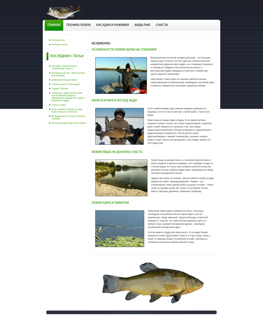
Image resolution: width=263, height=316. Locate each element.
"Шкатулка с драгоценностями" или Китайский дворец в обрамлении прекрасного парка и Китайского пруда (68, 97)
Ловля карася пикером (110, 203)
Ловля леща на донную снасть (117, 152)
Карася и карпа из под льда (114, 100)
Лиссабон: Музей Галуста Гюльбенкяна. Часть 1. (64, 67)
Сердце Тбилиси (59, 88)
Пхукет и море (58, 105)
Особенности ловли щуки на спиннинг (124, 50)
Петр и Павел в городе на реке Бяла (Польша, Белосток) (66, 110)
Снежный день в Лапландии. (65, 84)
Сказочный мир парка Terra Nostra (68, 123)
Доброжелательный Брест (64, 80)
